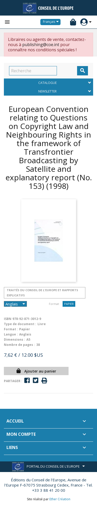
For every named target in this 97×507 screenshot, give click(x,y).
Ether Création (59, 499)
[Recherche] (33, 70)
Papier (69, 304)
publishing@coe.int (40, 44)
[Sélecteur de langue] (52, 22)
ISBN (7, 319)
